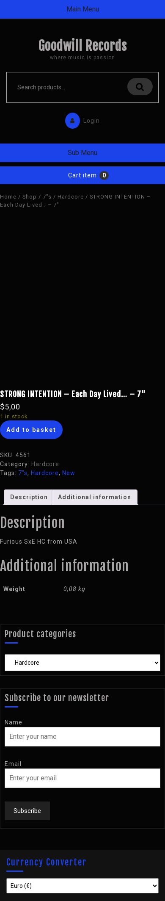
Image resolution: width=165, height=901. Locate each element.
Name (13, 722)
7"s (47, 196)
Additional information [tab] (94, 497)
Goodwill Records (82, 46)
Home (8, 196)
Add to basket (31, 429)
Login (80, 119)
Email (13, 763)
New (68, 473)
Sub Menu (82, 153)
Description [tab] (29, 497)
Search (140, 86)
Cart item (82, 175)
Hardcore (71, 196)
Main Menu (82, 9)
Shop (29, 196)
